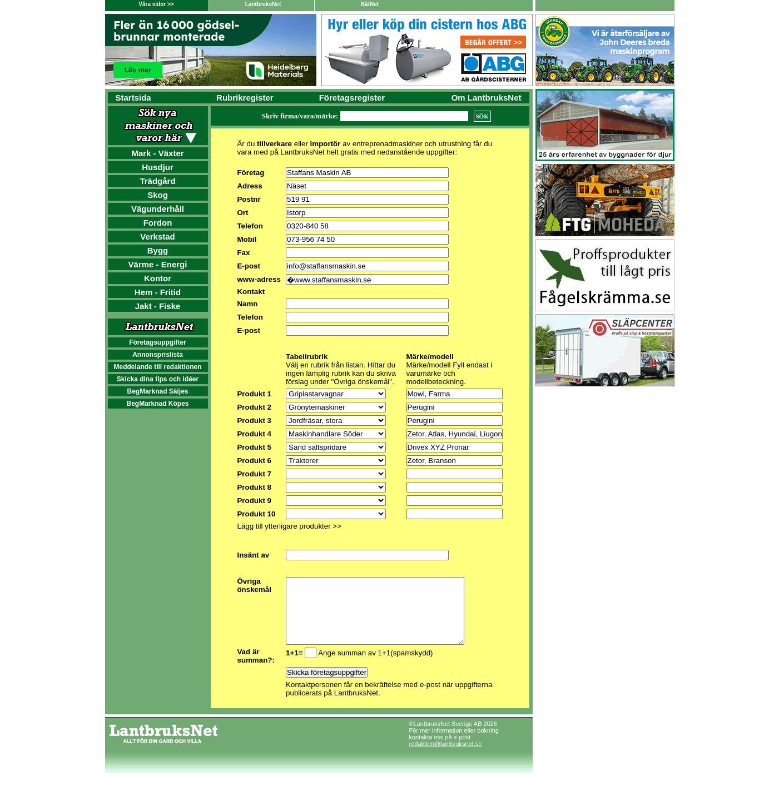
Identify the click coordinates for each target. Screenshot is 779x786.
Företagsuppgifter (157, 342)
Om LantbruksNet (486, 97)
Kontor (157, 278)
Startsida (133, 97)
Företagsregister (352, 97)
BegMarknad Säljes (157, 391)
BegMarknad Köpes (157, 403)
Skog (157, 195)
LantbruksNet (263, 4)
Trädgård (157, 181)
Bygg (157, 250)
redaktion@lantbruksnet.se (445, 757)
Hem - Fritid (158, 292)
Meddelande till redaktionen (157, 367)
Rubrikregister (245, 97)
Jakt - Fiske (158, 306)
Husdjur (157, 167)
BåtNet (370, 4)
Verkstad (157, 236)
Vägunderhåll (157, 208)
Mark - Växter (157, 153)
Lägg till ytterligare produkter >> (289, 526)
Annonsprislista (157, 355)
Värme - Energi (157, 264)
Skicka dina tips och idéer (158, 379)
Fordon (157, 222)
